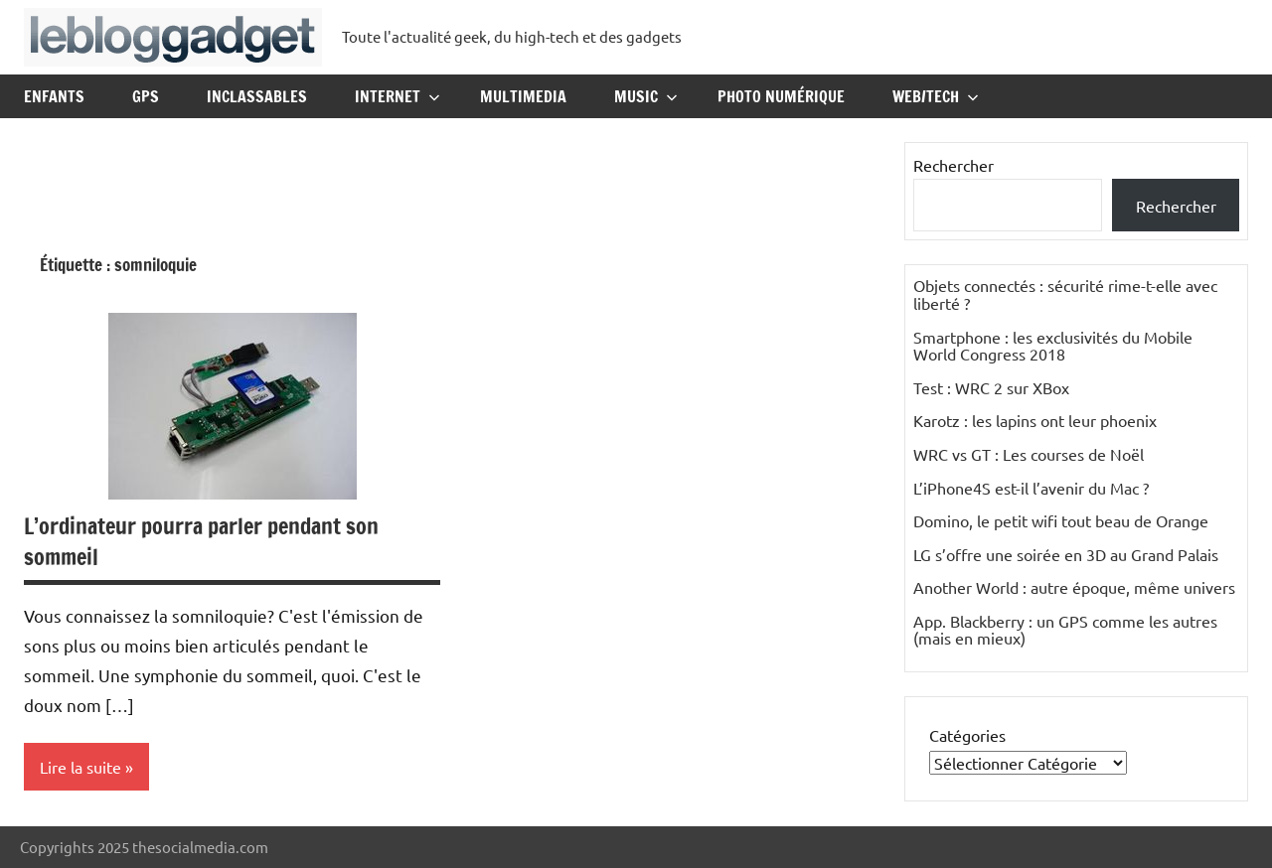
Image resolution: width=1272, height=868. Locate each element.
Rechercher (953, 165)
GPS (145, 96)
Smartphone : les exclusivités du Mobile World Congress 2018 (1052, 345)
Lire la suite (80, 767)
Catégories (967, 735)
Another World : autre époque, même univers (1074, 587)
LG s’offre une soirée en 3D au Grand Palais (1065, 554)
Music (646, 96)
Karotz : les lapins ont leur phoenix (1035, 420)
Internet (397, 96)
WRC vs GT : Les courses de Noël (1028, 454)
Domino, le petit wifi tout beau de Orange (1060, 520)
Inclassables (257, 96)
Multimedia (523, 96)
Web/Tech (935, 96)
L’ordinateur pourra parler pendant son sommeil (201, 541)
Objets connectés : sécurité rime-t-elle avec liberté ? (1065, 294)
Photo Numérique (781, 96)
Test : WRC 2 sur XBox (991, 387)
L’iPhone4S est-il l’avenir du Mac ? (1031, 488)
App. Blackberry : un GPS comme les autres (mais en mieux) (1065, 630)
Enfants (54, 96)
